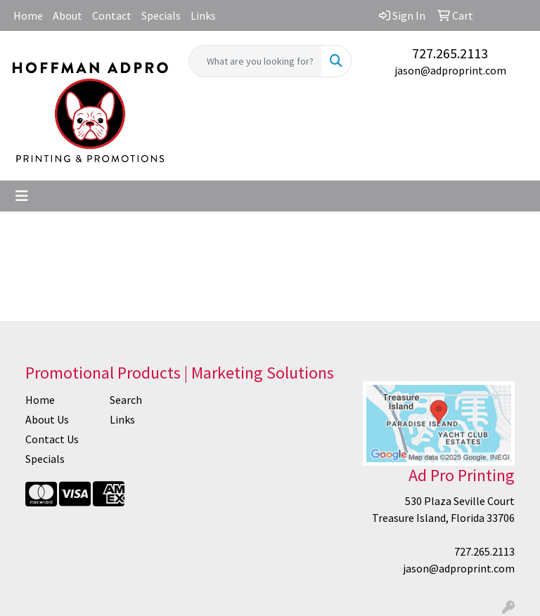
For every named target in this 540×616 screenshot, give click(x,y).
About (67, 15)
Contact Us (52, 439)
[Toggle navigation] (22, 196)
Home (28, 15)
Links (203, 15)
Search (126, 400)
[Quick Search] (255, 61)
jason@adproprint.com (450, 70)
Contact (111, 15)
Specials (161, 15)
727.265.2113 (450, 53)
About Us (47, 419)
